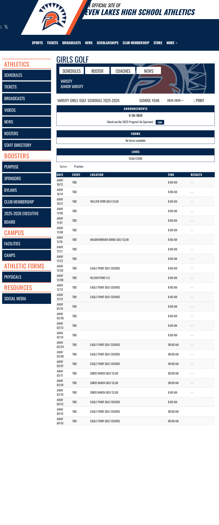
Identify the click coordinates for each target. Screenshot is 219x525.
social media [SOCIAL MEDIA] (15, 298)
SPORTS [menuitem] (37, 42)
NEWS (148, 71)
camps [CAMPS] (9, 255)
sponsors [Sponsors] (12, 178)
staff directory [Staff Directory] (17, 145)
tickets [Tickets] (10, 87)
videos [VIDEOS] (10, 110)
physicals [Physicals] (12, 277)
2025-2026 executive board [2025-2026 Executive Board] (21, 217)
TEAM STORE (135, 158)
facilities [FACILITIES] (12, 243)
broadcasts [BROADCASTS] (14, 98)
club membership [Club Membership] (19, 202)
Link (160, 122)
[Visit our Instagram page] (1, 27)
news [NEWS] (8, 122)
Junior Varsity (72, 86)
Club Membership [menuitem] (136, 42)
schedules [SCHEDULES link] (13, 75)
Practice (78, 166)
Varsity (66, 81)
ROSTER (97, 71)
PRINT (199, 100)
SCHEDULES (72, 71)
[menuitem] (52, 43)
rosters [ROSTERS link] (11, 133)
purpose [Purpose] (11, 167)
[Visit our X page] (6, 27)
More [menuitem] (171, 42)
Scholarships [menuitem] (107, 42)
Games (63, 166)
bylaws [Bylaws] (10, 190)
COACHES (123, 71)
